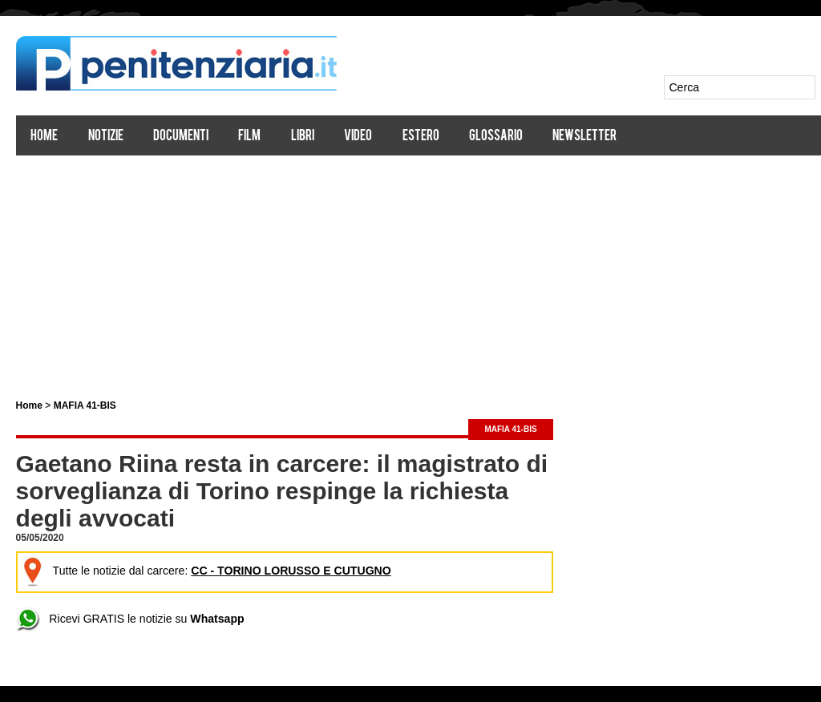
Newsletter (585, 137)
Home (45, 137)
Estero (420, 137)
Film (250, 137)
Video (359, 137)
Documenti (180, 137)
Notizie (105, 137)
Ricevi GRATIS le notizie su (129, 618)
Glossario (496, 137)
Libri (302, 137)
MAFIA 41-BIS (85, 405)
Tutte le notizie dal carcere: (205, 571)
